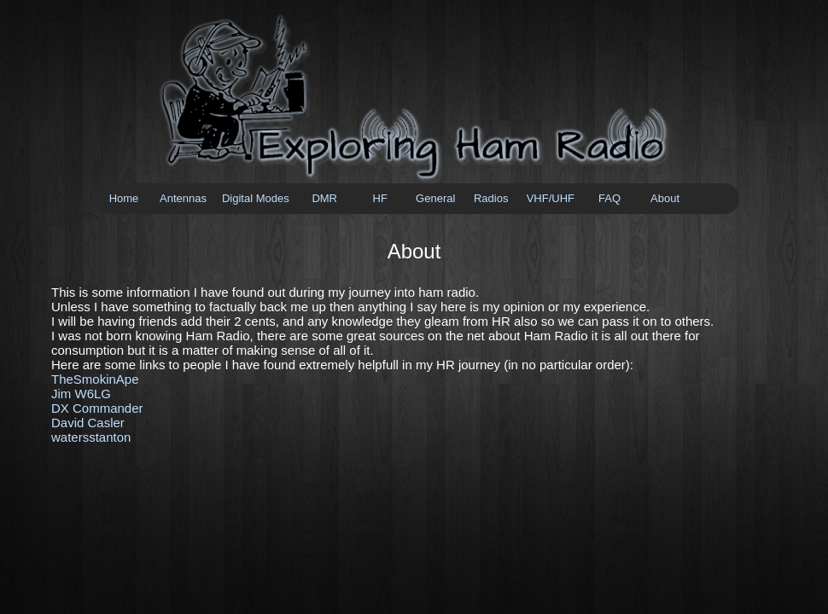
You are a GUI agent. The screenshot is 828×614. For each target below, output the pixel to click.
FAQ (609, 198)
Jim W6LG (81, 393)
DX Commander (97, 408)
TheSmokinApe (95, 379)
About (664, 198)
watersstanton (91, 437)
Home (124, 198)
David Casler (88, 422)
